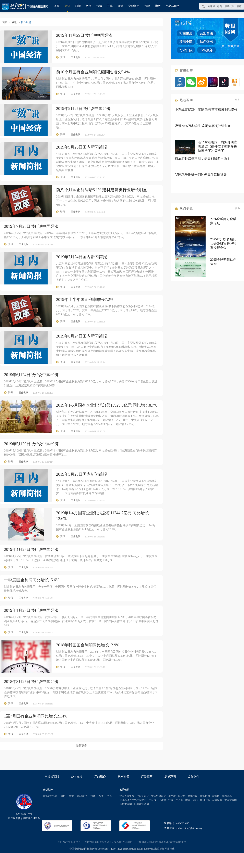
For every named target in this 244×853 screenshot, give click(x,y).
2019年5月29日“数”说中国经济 (31, 444)
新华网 (216, 795)
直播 (120, 6)
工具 (110, 6)
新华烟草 (217, 800)
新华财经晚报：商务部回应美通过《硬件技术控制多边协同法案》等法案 (217, 146)
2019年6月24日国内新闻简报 (81, 336)
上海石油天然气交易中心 (133, 800)
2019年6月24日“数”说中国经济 (31, 374)
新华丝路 (193, 795)
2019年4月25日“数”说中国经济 (31, 549)
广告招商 (146, 776)
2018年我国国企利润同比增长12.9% (88, 645)
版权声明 (170, 776)
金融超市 (133, 6)
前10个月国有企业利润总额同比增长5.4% (93, 72)
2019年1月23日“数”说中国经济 (31, 610)
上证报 (162, 800)
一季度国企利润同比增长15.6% (31, 580)
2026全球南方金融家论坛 (223, 221)
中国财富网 (230, 800)
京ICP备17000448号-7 (69, 842)
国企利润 (23, 244)
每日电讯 (205, 800)
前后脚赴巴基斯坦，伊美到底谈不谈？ (202, 158)
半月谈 (179, 800)
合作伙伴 (193, 776)
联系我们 (123, 776)
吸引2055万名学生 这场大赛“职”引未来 (203, 126)
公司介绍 (76, 776)
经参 (170, 800)
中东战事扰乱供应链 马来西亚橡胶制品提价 (206, 109)
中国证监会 (143, 795)
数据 (89, 6)
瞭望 (187, 800)
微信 (63, 795)
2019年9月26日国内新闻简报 (81, 147)
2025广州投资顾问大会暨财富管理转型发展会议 (223, 244)
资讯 (67, 6)
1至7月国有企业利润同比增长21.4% (36, 716)
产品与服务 (173, 6)
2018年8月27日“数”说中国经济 (31, 681)
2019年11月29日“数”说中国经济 (84, 35)
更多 (237, 99)
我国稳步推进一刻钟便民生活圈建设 (201, 174)
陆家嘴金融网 (141, 804)
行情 (99, 6)
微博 (71, 795)
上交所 (172, 795)
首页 (57, 6)
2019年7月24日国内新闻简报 (81, 257)
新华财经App (50, 795)
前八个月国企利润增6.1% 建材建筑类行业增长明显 (101, 190)
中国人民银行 (127, 795)
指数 (158, 6)
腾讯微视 (82, 795)
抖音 (92, 795)
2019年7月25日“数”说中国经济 (31, 226)
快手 (101, 795)
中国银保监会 (158, 795)
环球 (195, 800)
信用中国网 (126, 804)
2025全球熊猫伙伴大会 (223, 262)
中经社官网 (52, 776)
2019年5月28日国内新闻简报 (81, 474)
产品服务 (100, 776)
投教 (147, 6)
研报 (78, 6)
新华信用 (205, 795)
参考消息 (227, 795)
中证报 (152, 800)
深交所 (181, 795)
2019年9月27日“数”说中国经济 (83, 108)
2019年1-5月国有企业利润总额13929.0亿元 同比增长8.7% (106, 405)
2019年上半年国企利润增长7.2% (84, 299)
